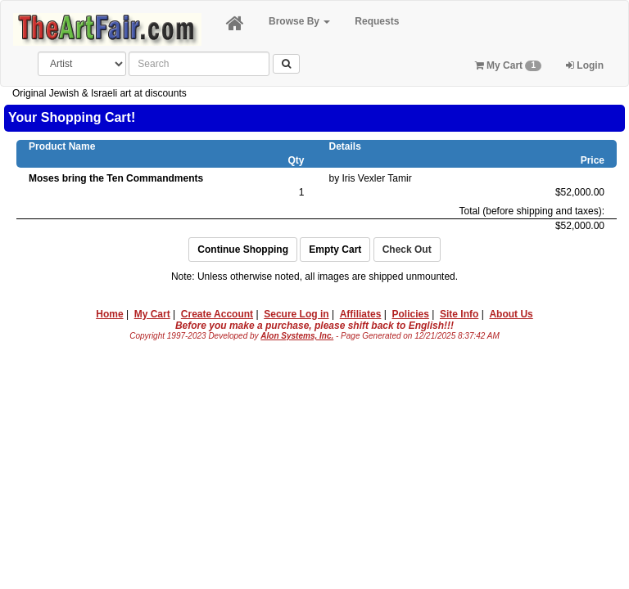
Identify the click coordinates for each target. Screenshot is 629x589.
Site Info (459, 314)
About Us (510, 314)
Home (109, 314)
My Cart (508, 65)
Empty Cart (335, 249)
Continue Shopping (242, 249)
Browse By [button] (299, 21)
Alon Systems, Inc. (296, 335)
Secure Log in (296, 314)
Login (585, 65)
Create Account (217, 314)
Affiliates (361, 314)
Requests (377, 21)
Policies (410, 314)
